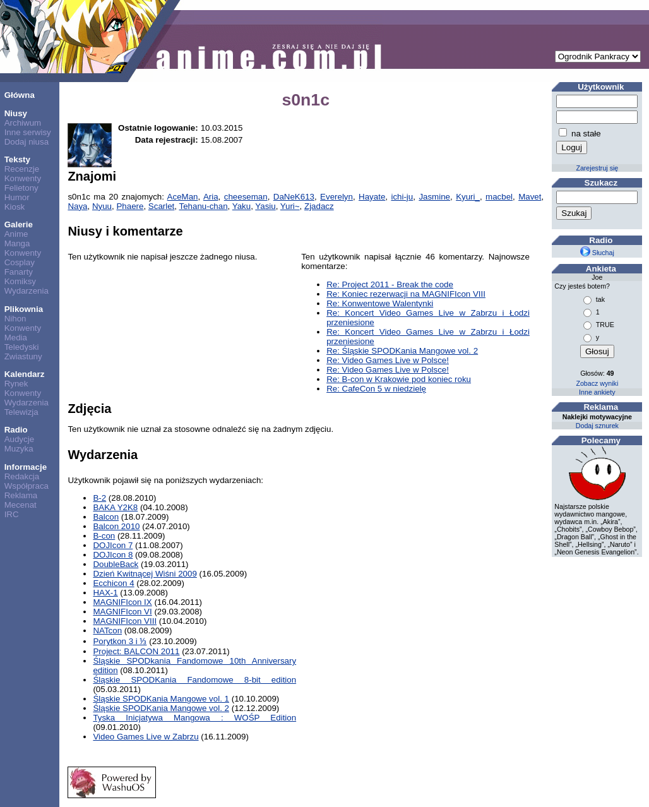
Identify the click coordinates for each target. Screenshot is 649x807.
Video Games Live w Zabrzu (145, 736)
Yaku (241, 206)
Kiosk (14, 207)
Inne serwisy (27, 132)
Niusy (15, 113)
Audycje (19, 439)
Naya (77, 206)
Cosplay (19, 262)
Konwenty (23, 178)
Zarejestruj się (597, 168)
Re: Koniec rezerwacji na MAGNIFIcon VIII (405, 294)
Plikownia (23, 309)
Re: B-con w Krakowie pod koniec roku (398, 379)
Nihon (15, 318)
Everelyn (336, 196)
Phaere (129, 206)
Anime (16, 234)
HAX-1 (105, 592)
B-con (104, 536)
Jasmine (434, 196)
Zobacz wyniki (597, 383)
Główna (19, 95)
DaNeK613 (293, 196)
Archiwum (23, 123)
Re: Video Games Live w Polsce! (387, 360)
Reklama (21, 495)
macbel (499, 196)
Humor (17, 197)
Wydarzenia (26, 291)
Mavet (529, 196)
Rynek (16, 383)
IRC (11, 514)
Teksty (17, 159)
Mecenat (20, 505)
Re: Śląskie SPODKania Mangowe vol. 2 (402, 351)
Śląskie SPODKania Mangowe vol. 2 (161, 708)
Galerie (18, 224)
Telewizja (21, 412)
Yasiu (265, 206)
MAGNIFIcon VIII (125, 621)
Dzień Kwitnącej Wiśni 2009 (144, 573)
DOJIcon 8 (113, 554)
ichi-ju (402, 196)
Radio (16, 429)
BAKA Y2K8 (115, 507)
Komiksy (20, 281)
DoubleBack (115, 564)
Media (15, 337)
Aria (210, 196)
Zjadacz (319, 206)
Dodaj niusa (26, 141)
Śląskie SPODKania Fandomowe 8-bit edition (194, 679)
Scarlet (161, 206)
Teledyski (21, 347)
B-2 (99, 498)
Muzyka (18, 448)
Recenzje (22, 169)
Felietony (21, 188)
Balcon (106, 517)
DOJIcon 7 (113, 545)
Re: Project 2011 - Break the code (389, 284)
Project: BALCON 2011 (136, 651)
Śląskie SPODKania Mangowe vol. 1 (161, 698)
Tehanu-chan (203, 206)
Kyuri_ (468, 196)
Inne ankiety (597, 392)
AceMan (182, 196)
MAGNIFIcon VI (122, 611)
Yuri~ (290, 206)
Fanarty (18, 272)
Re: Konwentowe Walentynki (379, 303)
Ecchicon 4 (113, 583)
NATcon (107, 630)
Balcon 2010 (116, 526)
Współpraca (26, 486)
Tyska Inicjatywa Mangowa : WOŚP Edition (194, 717)
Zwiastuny (23, 356)
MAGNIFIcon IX (122, 602)
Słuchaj (597, 252)
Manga (17, 243)
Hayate (372, 196)
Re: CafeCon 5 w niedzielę (376, 388)
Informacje (25, 467)
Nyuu (102, 206)
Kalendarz (24, 374)
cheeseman (246, 196)
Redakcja (22, 476)
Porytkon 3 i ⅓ (119, 641)
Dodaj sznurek (597, 425)
